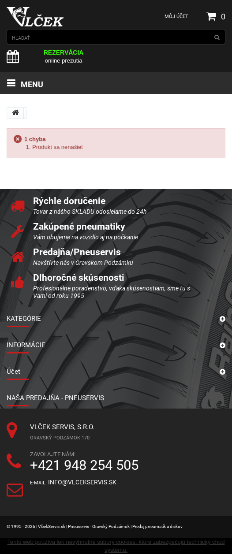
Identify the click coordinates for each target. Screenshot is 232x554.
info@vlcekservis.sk (82, 482)
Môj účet (176, 16)
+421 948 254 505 (84, 465)
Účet (13, 372)
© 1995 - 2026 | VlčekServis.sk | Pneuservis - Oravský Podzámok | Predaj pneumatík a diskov (95, 526)
